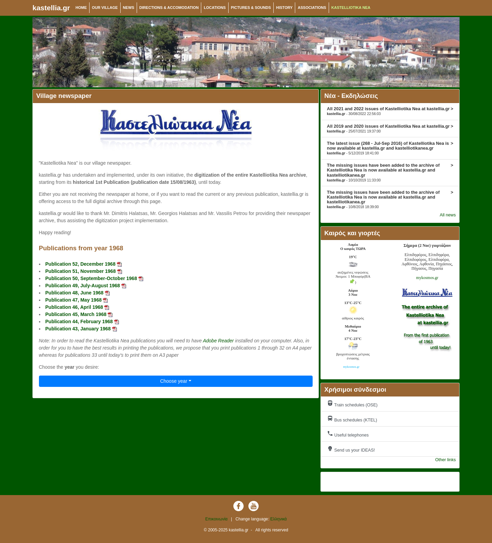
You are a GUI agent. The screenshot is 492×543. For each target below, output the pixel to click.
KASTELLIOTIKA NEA (350, 7)
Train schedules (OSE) (352, 403)
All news (448, 215)
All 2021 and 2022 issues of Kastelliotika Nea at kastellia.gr (390, 111)
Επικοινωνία (216, 519)
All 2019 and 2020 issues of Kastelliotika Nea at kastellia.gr (390, 128)
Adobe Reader (218, 340)
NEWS (128, 7)
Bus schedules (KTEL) (352, 418)
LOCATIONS (215, 7)
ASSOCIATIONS (312, 7)
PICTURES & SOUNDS (251, 7)
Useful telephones (348, 434)
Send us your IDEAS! (351, 449)
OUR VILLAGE (105, 7)
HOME (81, 7)
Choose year (173, 381)
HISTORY (284, 7)
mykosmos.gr (427, 277)
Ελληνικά (278, 519)
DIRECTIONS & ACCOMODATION (169, 7)
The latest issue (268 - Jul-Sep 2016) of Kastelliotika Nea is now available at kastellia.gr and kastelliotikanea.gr (390, 148)
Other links (445, 459)
